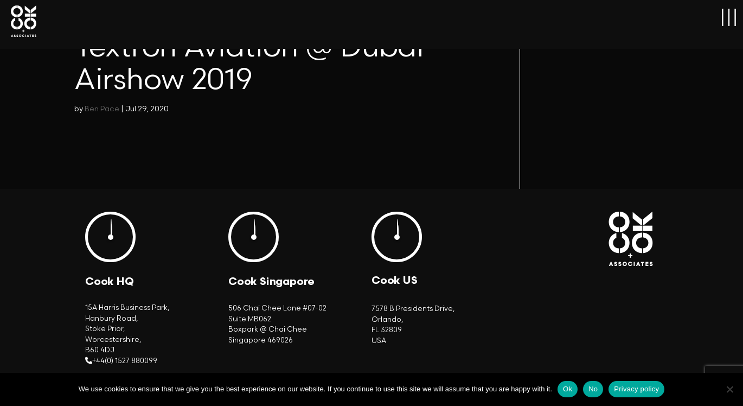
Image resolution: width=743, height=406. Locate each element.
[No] (729, 389)
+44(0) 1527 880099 (124, 361)
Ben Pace (102, 108)
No (593, 389)
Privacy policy (636, 389)
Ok (567, 389)
